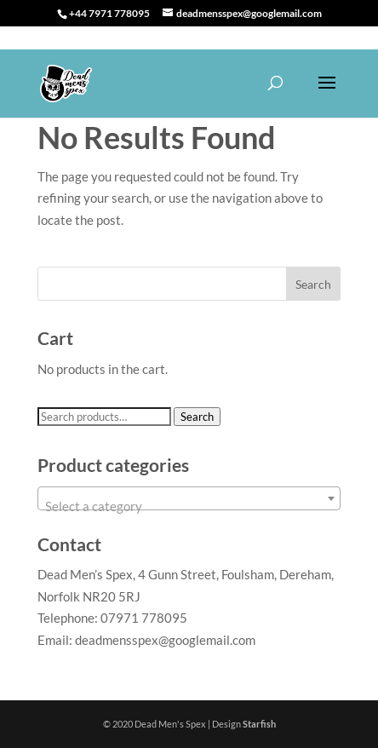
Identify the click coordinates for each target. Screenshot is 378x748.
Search (197, 416)
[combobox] (188, 498)
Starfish (259, 723)
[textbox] (188, 505)
